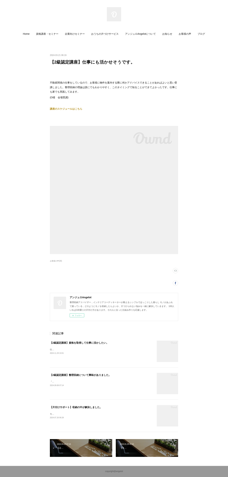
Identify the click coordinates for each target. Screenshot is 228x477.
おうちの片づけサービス (105, 33)
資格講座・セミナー (47, 33)
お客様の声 (185, 33)
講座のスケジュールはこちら (66, 108)
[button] (26, 33)
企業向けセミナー (75, 33)
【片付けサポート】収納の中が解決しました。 (76, 407)
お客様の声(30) (56, 261)
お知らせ (167, 33)
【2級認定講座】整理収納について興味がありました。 (80, 375)
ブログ (201, 33)
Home (26, 33)
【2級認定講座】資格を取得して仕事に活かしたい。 (79, 342)
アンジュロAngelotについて (140, 33)
